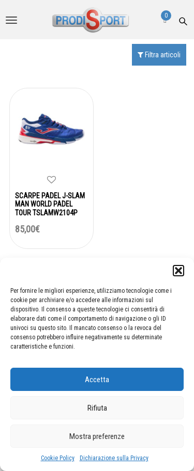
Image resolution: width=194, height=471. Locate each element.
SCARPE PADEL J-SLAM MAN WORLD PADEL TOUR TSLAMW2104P (50, 204)
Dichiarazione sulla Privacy (114, 458)
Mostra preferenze (97, 436)
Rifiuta (97, 408)
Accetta (97, 379)
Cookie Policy (57, 458)
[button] (178, 270)
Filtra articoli (159, 55)
